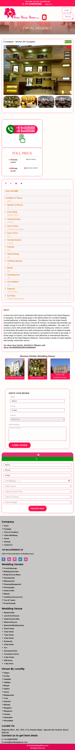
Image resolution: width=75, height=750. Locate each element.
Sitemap (7, 542)
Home (6, 526)
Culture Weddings (11, 535)
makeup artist (9, 581)
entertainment (9, 578)
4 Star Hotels (9, 644)
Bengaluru (8, 708)
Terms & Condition (11, 532)
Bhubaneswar (9, 695)
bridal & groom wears (12, 575)
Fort (5, 648)
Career (6, 538)
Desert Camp (9, 628)
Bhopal (6, 685)
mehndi (7, 594)
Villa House (8, 660)
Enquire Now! (37, 508)
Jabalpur (7, 682)
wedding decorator (11, 571)
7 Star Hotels (9, 635)
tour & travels (9, 600)
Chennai (7, 714)
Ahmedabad (8, 721)
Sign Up (68, 16)
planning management (12, 584)
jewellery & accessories (13, 597)
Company (7, 529)
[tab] (6, 183)
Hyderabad (8, 717)
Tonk (6, 698)
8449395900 (13, 550)
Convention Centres (11, 654)
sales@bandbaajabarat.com (14, 742)
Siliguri (6, 673)
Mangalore (8, 711)
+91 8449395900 (32, 4)
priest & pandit (9, 603)
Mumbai (7, 705)
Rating (13, 415)
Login (66, 10)
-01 (21, 550)
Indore (6, 692)
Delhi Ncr (7, 701)
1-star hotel (8, 664)
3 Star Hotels (9, 632)
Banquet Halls (9, 613)
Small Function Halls (11, 619)
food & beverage (10, 568)
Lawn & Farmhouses (11, 616)
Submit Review (19, 445)
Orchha (6, 676)
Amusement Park (10, 651)
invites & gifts (9, 591)
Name (12, 397)
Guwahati (7, 679)
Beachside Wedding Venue (14, 625)
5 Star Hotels (9, 638)
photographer (9, 587)
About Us (48, 4)
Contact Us (8, 545)
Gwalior (7, 689)
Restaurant (8, 641)
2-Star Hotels (9, 657)
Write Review (14, 424)
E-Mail (12, 406)
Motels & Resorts (10, 622)
